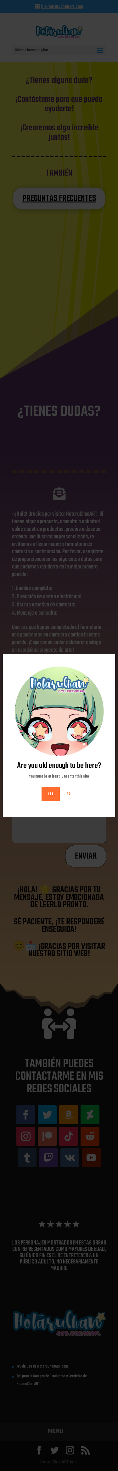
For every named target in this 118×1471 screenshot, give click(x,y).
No (68, 794)
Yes (50, 794)
